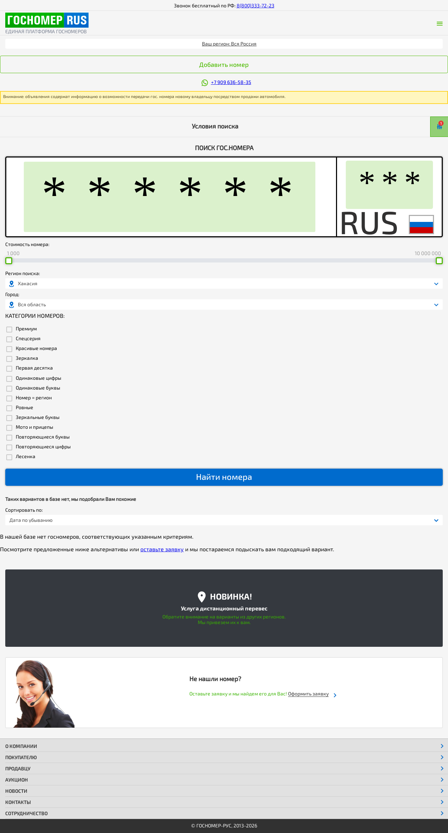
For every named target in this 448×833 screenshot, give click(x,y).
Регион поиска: (22, 273)
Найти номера (224, 476)
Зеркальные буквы (37, 417)
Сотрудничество (26, 813)
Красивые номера (36, 348)
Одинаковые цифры (38, 378)
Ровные (24, 407)
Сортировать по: (24, 510)
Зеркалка (27, 358)
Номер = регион (34, 397)
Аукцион (16, 780)
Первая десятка (34, 368)
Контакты (18, 802)
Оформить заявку (308, 693)
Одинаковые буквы (38, 388)
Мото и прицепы (34, 427)
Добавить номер (224, 64)
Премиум (26, 328)
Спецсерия (28, 338)
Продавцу (17, 768)
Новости (16, 791)
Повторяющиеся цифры (43, 446)
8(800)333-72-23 (255, 5)
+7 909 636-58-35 (231, 82)
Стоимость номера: (27, 244)
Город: (12, 294)
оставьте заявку (162, 549)
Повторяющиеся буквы (43, 437)
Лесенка (25, 456)
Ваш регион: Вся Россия (229, 44)
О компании (21, 746)
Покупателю (21, 757)
